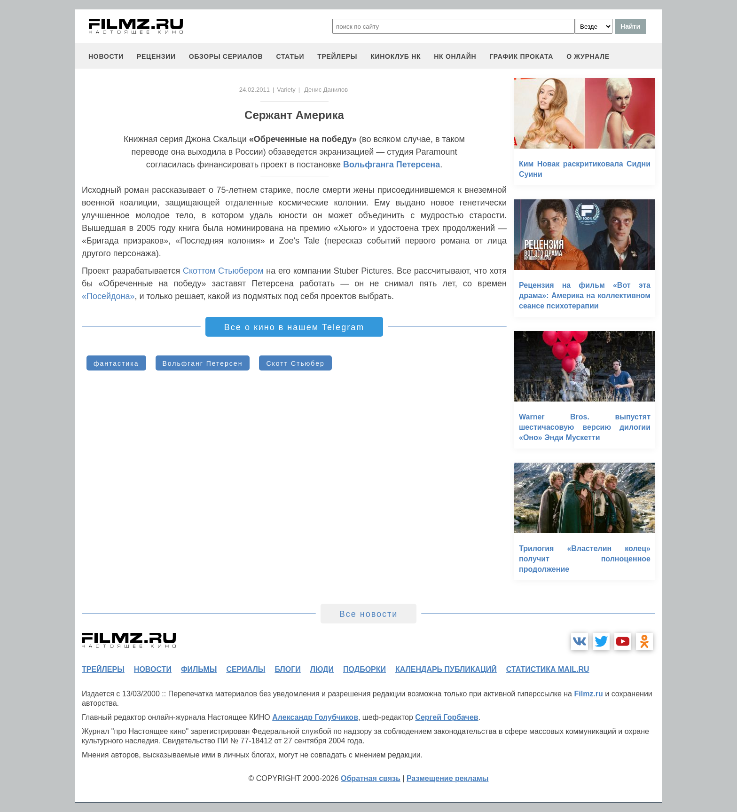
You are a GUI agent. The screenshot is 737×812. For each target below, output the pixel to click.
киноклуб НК (395, 56)
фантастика (116, 363)
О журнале (588, 56)
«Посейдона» (108, 296)
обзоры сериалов (226, 56)
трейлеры (337, 56)
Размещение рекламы (448, 778)
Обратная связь (370, 778)
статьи (290, 56)
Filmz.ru (588, 694)
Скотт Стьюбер (295, 363)
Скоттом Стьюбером (223, 271)
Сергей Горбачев (446, 717)
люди (322, 669)
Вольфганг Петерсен (203, 363)
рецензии (156, 56)
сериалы (245, 669)
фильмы (199, 669)
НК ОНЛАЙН (455, 56)
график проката (521, 56)
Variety (286, 89)
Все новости (368, 614)
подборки (364, 669)
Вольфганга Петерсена (391, 164)
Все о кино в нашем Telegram (294, 327)
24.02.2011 (254, 89)
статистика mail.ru (547, 669)
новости (106, 56)
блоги (287, 669)
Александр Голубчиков (315, 717)
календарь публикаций (446, 669)
